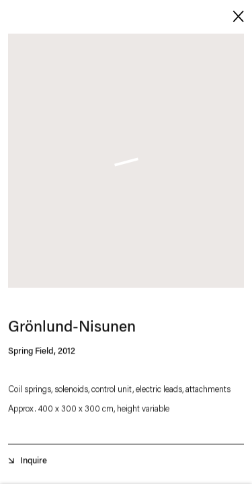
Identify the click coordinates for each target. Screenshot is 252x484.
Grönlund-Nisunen (72, 329)
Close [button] (235, 15)
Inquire (33, 462)
